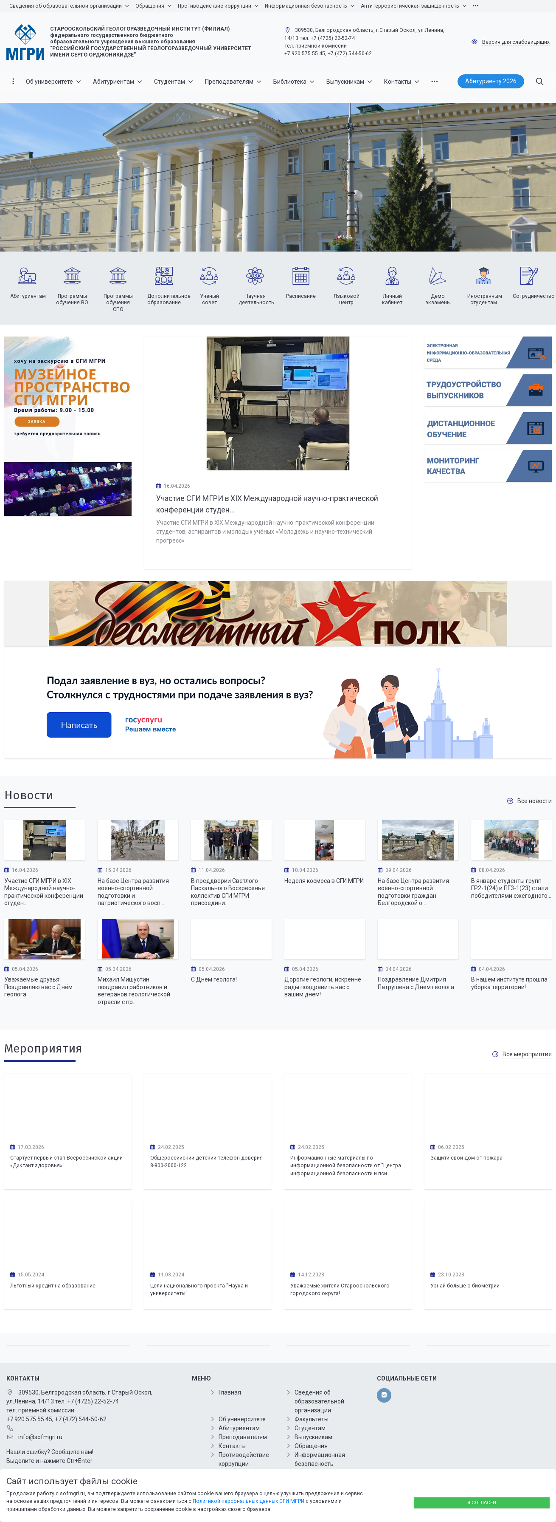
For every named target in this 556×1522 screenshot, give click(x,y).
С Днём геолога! (214, 979)
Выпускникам (313, 1437)
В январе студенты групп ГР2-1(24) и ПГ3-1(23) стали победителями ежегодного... (511, 888)
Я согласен (481, 1502)
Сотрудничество (534, 296)
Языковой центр (346, 299)
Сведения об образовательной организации (319, 1401)
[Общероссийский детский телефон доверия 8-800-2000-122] (208, 1105)
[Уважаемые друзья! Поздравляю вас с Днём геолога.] (44, 939)
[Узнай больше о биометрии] (488, 1233)
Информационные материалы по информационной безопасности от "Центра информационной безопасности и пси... (345, 1166)
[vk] (384, 1395)
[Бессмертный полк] (278, 613)
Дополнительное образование (169, 299)
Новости (28, 795)
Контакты (232, 1446)
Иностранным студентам (484, 299)
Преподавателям (243, 1437)
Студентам (310, 1428)
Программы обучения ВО (72, 299)
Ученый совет (209, 299)
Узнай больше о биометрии (465, 1286)
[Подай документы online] (488, 352)
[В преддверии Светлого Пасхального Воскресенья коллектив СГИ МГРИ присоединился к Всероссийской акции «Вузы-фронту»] (231, 840)
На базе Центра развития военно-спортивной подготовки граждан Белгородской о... (413, 892)
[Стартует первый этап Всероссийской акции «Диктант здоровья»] (68, 1105)
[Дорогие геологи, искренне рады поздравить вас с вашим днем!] (324, 939)
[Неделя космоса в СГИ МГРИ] (324, 840)
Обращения (311, 1446)
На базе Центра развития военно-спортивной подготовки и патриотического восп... (133, 892)
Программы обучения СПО (118, 302)
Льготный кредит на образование (52, 1286)
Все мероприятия (527, 1054)
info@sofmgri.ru (40, 1437)
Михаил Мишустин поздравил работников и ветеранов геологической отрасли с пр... (134, 990)
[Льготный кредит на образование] (68, 1233)
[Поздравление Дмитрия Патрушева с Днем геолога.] (418, 939)
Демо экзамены (438, 299)
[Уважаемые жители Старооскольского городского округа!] (348, 1233)
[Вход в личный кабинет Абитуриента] (488, 428)
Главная (230, 1392)
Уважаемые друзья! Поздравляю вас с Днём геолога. (38, 987)
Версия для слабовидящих (516, 42)
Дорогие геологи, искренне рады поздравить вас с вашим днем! (322, 987)
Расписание (301, 296)
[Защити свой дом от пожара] (488, 1105)
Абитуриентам (28, 296)
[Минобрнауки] (278, 705)
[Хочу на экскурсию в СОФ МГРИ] (68, 426)
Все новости (534, 801)
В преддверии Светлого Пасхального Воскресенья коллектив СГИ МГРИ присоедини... (228, 892)
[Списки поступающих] (488, 390)
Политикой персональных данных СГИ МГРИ (248, 1501)
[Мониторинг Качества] (488, 466)
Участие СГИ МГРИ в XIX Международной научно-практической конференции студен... (43, 892)
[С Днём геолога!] (231, 939)
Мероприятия (43, 1048)
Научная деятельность (256, 299)
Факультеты (312, 1419)
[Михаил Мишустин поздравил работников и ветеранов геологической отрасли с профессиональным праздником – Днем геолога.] (138, 939)
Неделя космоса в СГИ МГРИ (324, 880)
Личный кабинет (392, 299)
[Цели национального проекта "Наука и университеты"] (208, 1233)
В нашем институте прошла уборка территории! (509, 983)
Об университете (242, 1419)
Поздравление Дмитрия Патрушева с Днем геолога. (416, 983)
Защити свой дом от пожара (466, 1158)
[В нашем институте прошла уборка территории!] (511, 939)
